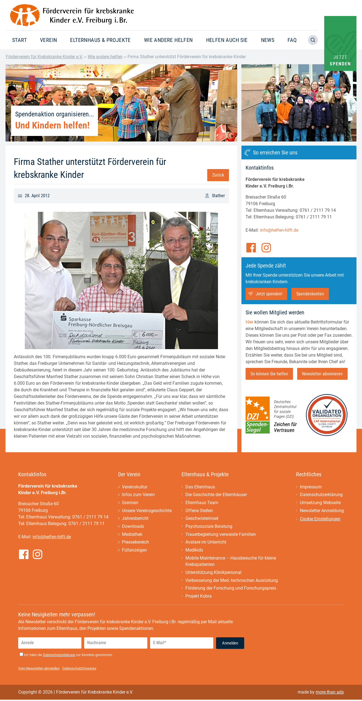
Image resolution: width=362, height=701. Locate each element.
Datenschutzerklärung (321, 494)
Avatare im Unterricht (205, 542)
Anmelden (230, 644)
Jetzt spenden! (269, 293)
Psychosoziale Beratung (208, 526)
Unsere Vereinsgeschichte (147, 510)
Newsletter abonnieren (322, 373)
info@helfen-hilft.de (279, 230)
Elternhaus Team (201, 502)
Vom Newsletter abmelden (39, 670)
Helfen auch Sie (227, 40)
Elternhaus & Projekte (100, 40)
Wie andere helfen (168, 40)
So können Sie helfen (269, 373)
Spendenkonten (310, 293)
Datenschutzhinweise (79, 670)
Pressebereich (135, 542)
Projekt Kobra (198, 597)
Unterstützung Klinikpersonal (213, 573)
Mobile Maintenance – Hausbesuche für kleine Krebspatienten (230, 562)
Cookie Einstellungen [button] (320, 519)
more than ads (330, 693)
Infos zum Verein (138, 494)
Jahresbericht (135, 518)
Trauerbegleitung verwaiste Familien (220, 534)
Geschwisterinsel (201, 518)
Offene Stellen (199, 510)
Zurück (218, 175)
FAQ (292, 40)
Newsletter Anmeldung (322, 510)
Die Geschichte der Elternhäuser (216, 494)
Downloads (133, 526)
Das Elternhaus (200, 486)
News (268, 40)
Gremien (130, 502)
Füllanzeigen (134, 550)
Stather (218, 195)
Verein (48, 40)
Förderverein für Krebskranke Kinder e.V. (44, 56)
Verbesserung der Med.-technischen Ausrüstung (231, 581)
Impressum (311, 486)
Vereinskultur (134, 486)
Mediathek (132, 534)
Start (19, 40)
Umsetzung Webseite (320, 502)
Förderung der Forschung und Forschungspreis (230, 589)
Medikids (194, 550)
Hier (249, 322)
